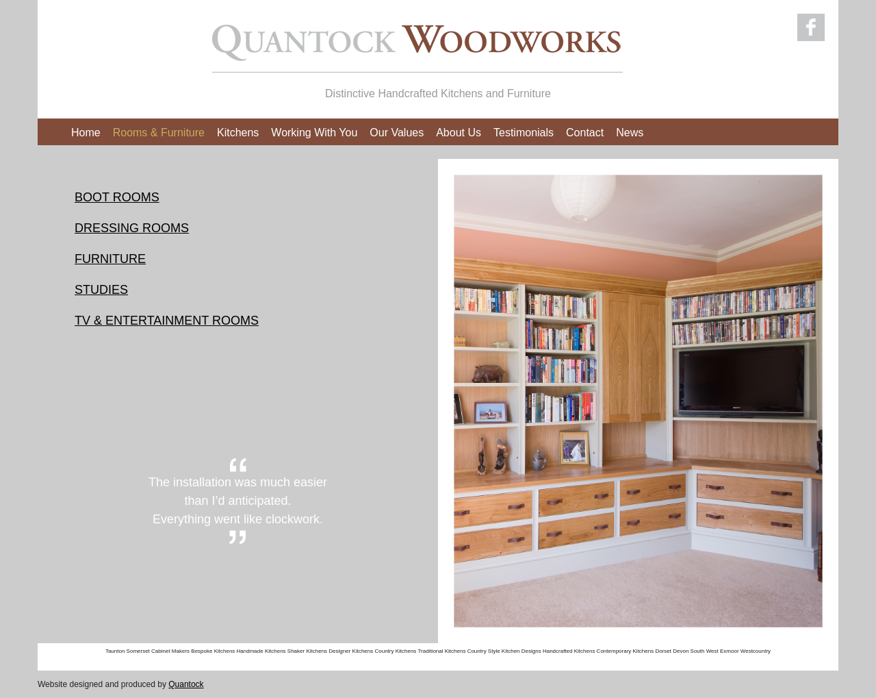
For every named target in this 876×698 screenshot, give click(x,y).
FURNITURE (110, 259)
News (629, 132)
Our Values (397, 132)
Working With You (314, 132)
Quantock (185, 684)
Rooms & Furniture (159, 132)
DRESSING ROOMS (132, 228)
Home (86, 132)
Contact (585, 132)
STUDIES (101, 290)
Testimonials (523, 132)
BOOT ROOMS (117, 197)
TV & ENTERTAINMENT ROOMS (167, 320)
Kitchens (238, 132)
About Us (458, 132)
